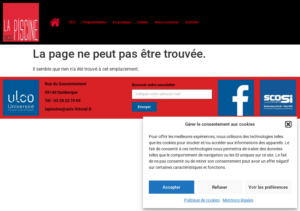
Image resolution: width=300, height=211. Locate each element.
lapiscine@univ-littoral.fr (68, 109)
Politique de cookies (202, 200)
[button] (288, 124)
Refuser (219, 187)
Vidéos (142, 22)
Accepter (171, 187)
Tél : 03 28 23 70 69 (63, 100)
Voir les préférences (268, 187)
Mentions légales (238, 200)
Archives (192, 22)
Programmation (94, 22)
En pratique (122, 22)
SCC (72, 22)
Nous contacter (167, 22)
